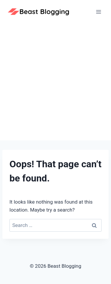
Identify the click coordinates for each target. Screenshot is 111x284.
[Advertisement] (55, 82)
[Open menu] (98, 11)
